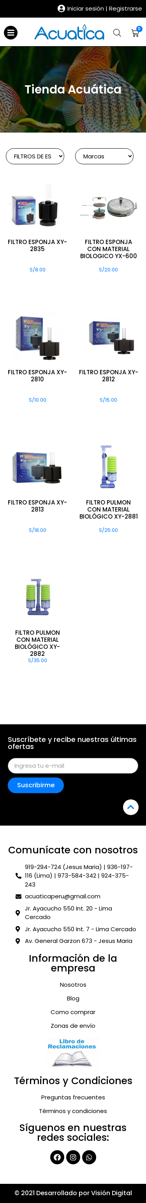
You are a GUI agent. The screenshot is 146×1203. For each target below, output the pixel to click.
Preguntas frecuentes (73, 1097)
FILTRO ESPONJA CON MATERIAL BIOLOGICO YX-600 (108, 249)
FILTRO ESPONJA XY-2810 (37, 375)
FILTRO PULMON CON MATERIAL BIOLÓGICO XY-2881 (108, 509)
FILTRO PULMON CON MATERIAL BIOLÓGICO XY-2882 (37, 643)
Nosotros (73, 985)
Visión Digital (111, 1193)
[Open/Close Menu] (11, 33)
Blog (73, 998)
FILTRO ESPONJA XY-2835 (37, 245)
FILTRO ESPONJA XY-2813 (37, 506)
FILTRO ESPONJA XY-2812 (108, 375)
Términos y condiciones (73, 1111)
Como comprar (73, 1012)
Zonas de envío (73, 1026)
